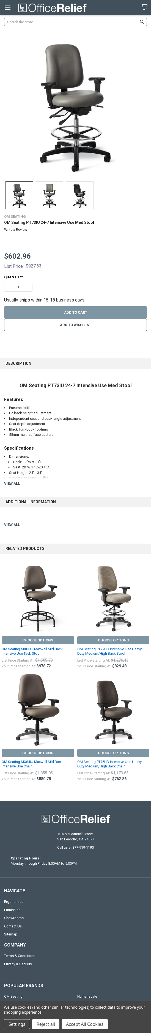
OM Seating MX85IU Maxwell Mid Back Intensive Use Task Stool (32, 651)
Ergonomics (13, 902)
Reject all (46, 1024)
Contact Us (13, 926)
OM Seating (13, 996)
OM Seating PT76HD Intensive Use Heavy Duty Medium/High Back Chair (109, 764)
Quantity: (13, 277)
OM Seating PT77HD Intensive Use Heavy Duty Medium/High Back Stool (109, 651)
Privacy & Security (18, 964)
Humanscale (87, 996)
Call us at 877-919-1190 (75, 847)
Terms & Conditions (19, 956)
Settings (17, 1024)
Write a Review (15, 229)
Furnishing (12, 910)
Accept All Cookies (84, 1024)
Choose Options (37, 640)
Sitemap (10, 934)
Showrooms (14, 918)
